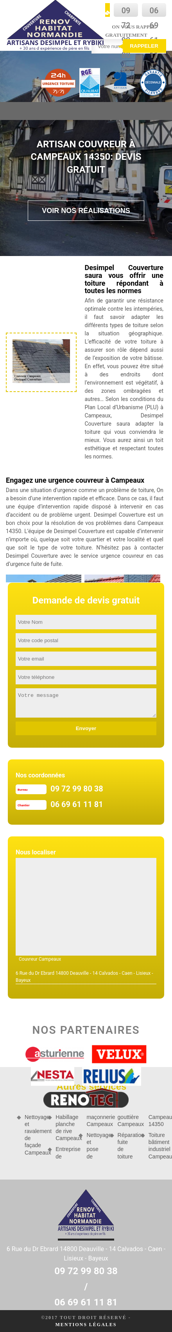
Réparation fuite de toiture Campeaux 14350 (142, 1137)
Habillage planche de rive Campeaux (64, 1128)
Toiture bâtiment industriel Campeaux (157, 1146)
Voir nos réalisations (86, 211)
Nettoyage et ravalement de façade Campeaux (33, 1135)
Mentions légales (85, 1324)
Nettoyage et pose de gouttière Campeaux (110, 1137)
